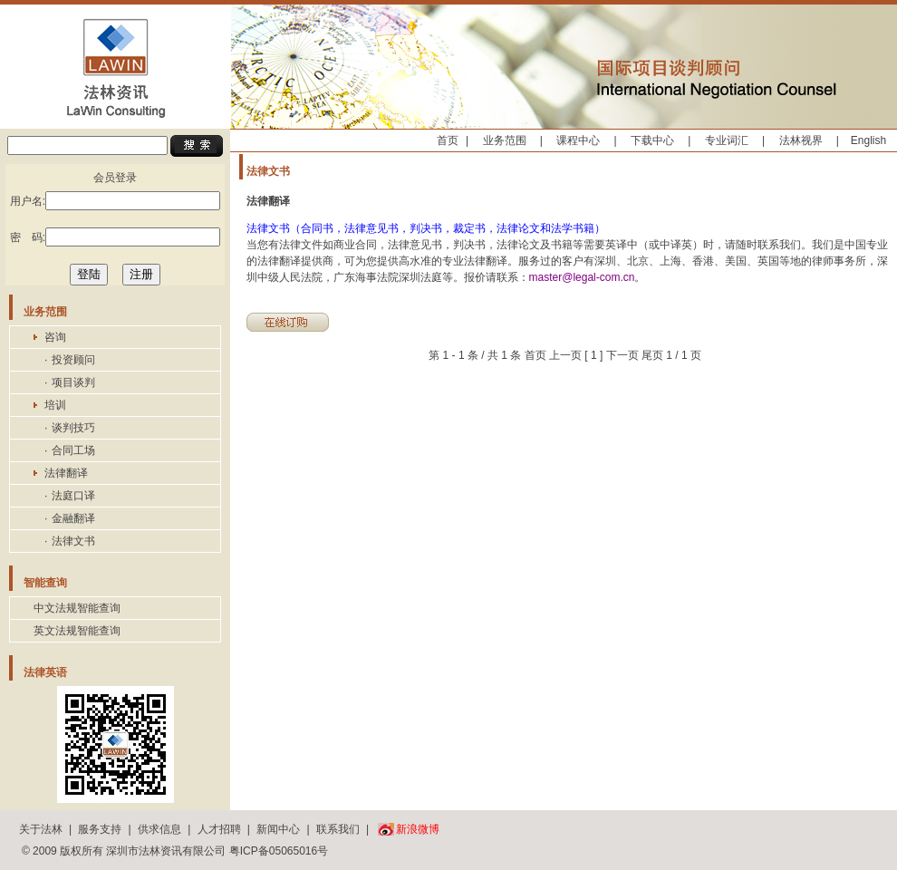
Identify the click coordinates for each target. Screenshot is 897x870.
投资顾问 (73, 359)
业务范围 (504, 140)
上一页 (565, 355)
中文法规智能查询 (77, 608)
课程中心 (578, 140)
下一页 (622, 355)
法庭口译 (73, 495)
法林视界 (801, 140)
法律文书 (73, 541)
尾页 (652, 355)
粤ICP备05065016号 (278, 851)
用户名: (115, 200)
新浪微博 (417, 829)
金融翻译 (73, 518)
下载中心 (652, 140)
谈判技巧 (73, 427)
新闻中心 (278, 829)
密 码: (115, 236)
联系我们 (338, 829)
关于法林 (41, 829)
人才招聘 (219, 829)
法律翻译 (66, 473)
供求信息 (159, 829)
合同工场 (73, 450)
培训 (55, 405)
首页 (447, 140)
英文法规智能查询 (77, 630)
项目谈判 (73, 382)
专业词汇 (726, 140)
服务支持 (99, 829)
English (868, 140)
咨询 (55, 337)
